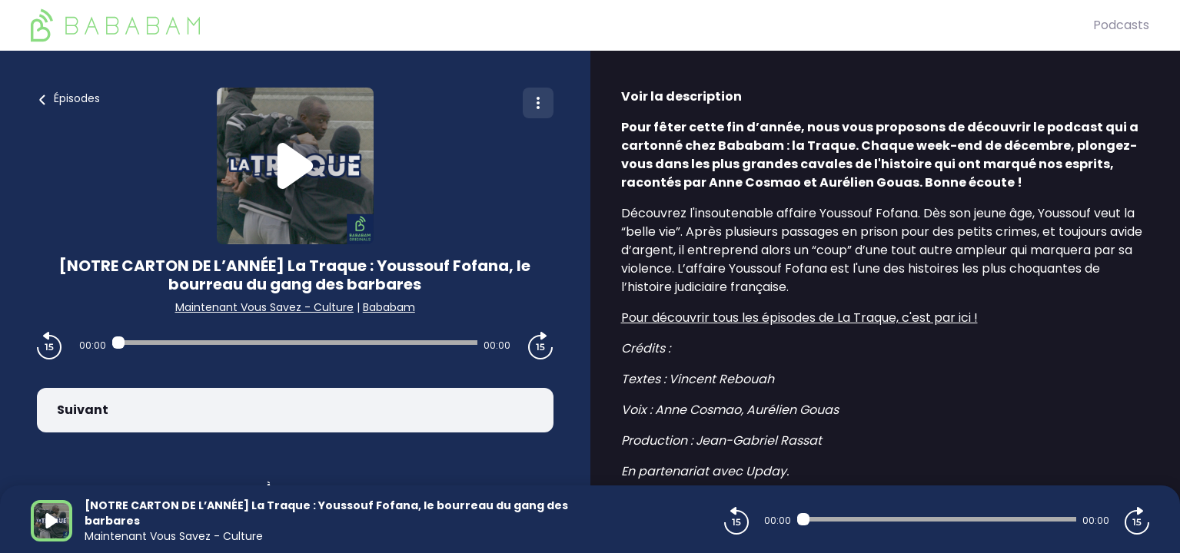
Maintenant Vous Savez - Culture (264, 307)
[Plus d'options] (538, 103)
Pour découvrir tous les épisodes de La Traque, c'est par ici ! (799, 317)
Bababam (389, 307)
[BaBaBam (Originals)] (562, 25)
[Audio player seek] (294, 342)
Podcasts (1121, 25)
